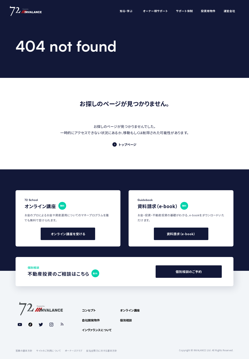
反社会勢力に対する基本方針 (101, 350)
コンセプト (89, 310)
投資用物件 (208, 11)
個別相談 (126, 320)
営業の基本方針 (24, 350)
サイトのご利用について (48, 350)
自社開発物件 (91, 320)
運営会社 (229, 11)
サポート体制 (184, 11)
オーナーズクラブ (73, 350)
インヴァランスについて (97, 330)
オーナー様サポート (155, 11)
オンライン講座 (130, 310)
